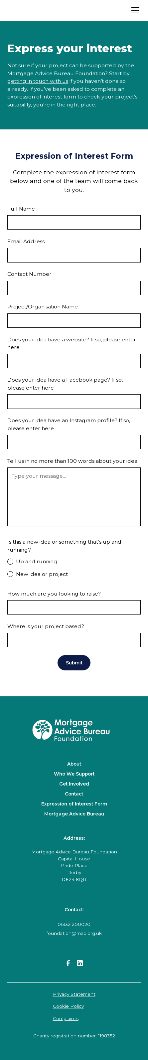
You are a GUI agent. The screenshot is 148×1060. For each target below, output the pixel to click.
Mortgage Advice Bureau (74, 813)
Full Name (21, 209)
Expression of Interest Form (74, 803)
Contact (74, 793)
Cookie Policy (68, 1006)
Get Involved (74, 784)
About (74, 764)
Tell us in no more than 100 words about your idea (72, 461)
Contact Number (29, 274)
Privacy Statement (74, 994)
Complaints (65, 1018)
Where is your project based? (45, 626)
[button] (134, 10)
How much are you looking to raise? (54, 594)
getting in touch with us (37, 81)
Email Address (26, 241)
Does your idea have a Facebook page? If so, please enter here (65, 384)
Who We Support (74, 774)
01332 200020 (74, 924)
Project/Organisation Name (42, 306)
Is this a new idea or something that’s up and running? (64, 546)
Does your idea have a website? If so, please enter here (71, 343)
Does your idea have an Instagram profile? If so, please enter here (68, 424)
